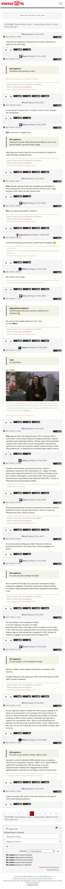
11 (46, 813)
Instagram (34, 256)
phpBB (24, 876)
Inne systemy (40, 24)
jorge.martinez (24, 234)
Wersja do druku (53, 870)
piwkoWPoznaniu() (28, 415)
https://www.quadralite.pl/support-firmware (22, 79)
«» (23, 813)
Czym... (30, 24)
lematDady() (18, 415)
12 (51, 813)
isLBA (12, 415)
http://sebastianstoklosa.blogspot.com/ (21, 89)
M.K (23, 34)
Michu (24, 269)
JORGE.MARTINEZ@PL (13, 256)
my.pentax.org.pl (32, 885)
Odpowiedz (12, 828)
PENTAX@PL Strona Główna (15, 24)
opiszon (24, 347)
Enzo (24, 56)
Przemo (35, 876)
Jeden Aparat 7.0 (25, 256)
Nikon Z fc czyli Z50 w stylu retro (32, 15)
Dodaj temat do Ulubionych (49, 867)
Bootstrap (41, 879)
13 (56, 813)
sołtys (24, 460)
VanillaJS (49, 879)
